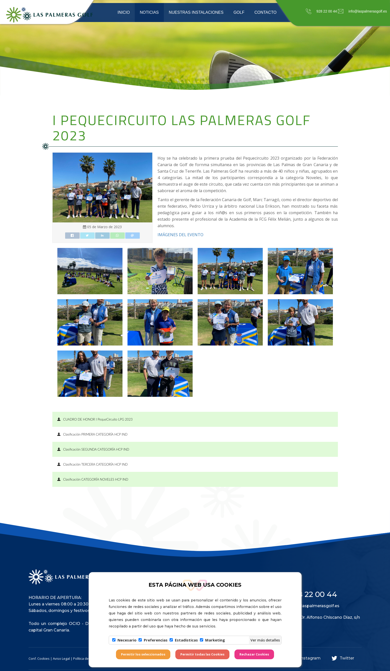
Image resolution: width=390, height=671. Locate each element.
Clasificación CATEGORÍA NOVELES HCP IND (92, 479)
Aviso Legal (61, 658)
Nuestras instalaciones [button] (196, 12)
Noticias (149, 12)
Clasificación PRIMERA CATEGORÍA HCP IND (92, 434)
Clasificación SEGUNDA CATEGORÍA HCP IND (93, 449)
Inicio (123, 12)
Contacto (265, 12)
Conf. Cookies (39, 658)
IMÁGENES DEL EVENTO (181, 234)
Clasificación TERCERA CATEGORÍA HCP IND (92, 464)
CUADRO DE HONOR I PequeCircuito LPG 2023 (95, 419)
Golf (238, 12)
